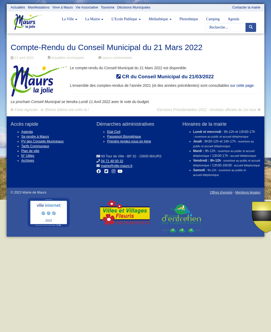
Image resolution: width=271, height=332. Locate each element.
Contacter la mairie (246, 7)
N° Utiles (27, 156)
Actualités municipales (66, 58)
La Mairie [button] (94, 19)
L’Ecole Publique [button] (126, 19)
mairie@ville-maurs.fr (117, 166)
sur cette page (242, 85)
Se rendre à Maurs (35, 136)
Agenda (233, 19)
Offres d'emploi (221, 192)
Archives (27, 160)
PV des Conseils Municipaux (42, 141)
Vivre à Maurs (62, 7)
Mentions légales (247, 192)
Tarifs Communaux (35, 146)
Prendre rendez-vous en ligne (129, 141)
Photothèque (189, 19)
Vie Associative (87, 7)
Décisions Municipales (133, 7)
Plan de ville (30, 151)
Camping (213, 19)
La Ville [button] (69, 19)
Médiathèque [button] (160, 19)
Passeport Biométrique (124, 136)
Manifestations (38, 7)
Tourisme (108, 7)
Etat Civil (113, 132)
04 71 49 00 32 (112, 161)
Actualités (18, 7)
